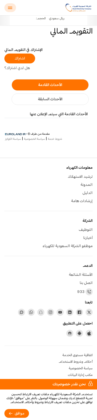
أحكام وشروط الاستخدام (76, 362)
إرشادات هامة (82, 201)
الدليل (88, 193)
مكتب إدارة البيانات (80, 375)
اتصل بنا (86, 282)
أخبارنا (88, 238)
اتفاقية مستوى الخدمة (77, 355)
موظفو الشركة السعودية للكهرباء (68, 246)
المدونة (87, 184)
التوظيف (86, 229)
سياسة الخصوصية (81, 368)
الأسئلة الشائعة (81, 274)
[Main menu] (10, 7)
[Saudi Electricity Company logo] (79, 7)
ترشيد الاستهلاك (80, 176)
